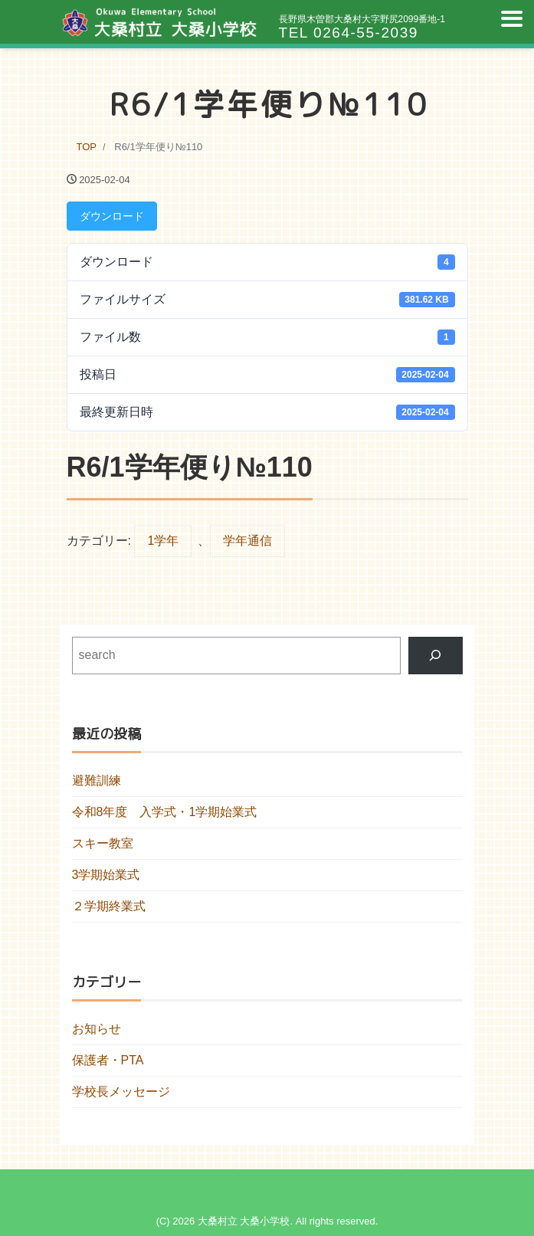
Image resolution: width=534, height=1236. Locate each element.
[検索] (435, 655)
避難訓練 (96, 780)
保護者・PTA (108, 1060)
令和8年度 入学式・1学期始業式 (164, 811)
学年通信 (247, 540)
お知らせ (96, 1028)
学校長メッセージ (121, 1091)
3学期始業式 (106, 874)
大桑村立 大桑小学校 (244, 1221)
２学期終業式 (109, 906)
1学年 (163, 540)
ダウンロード (112, 216)
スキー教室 (102, 843)
